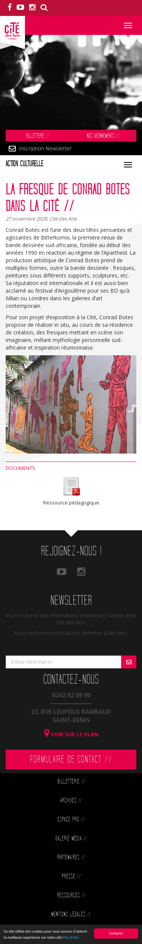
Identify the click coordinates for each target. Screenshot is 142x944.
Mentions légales (71, 914)
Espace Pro (71, 819)
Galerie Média (71, 838)
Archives (71, 800)
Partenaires (71, 857)
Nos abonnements (103, 136)
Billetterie (37, 136)
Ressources (71, 895)
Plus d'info (71, 937)
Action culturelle (24, 164)
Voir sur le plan (71, 734)
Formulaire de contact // (71, 759)
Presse (71, 876)
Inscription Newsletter (45, 148)
